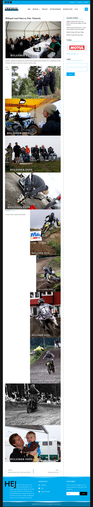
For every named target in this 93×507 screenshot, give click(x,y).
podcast (45, 9)
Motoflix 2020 (67, 9)
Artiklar (36, 9)
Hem (29, 9)
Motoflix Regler (55, 9)
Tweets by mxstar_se (72, 54)
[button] (86, 9)
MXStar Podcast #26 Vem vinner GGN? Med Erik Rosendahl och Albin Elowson (76, 23)
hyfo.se (13, 210)
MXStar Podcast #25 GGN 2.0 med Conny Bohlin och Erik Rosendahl (76, 28)
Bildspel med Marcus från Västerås (23, 18)
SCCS (76, 9)
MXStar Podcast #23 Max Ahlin (74, 35)
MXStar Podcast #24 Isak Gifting (75, 32)
